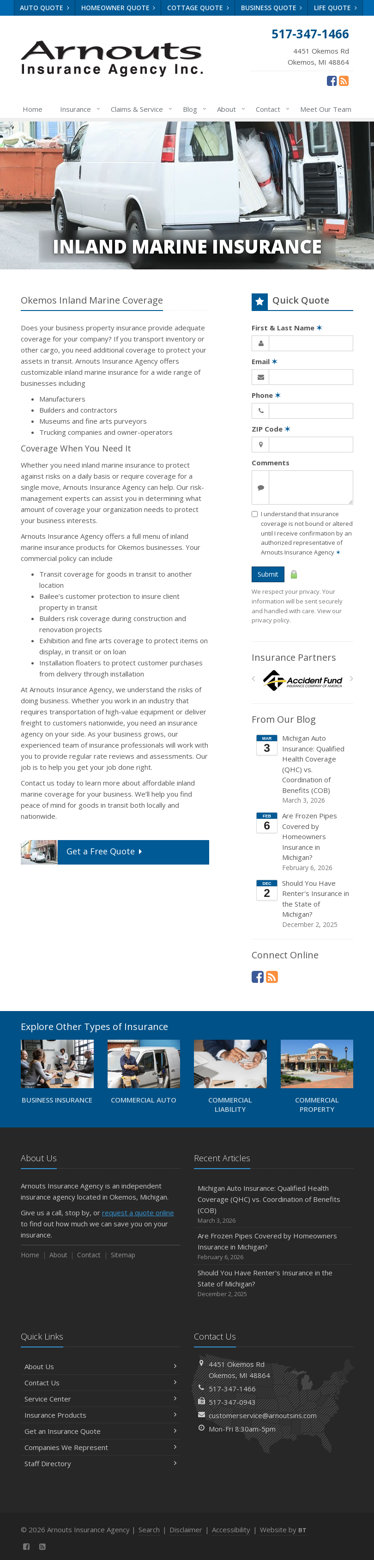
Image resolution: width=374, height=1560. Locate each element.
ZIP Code (271, 428)
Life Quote (335, 7)
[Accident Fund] (302, 681)
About (229, 109)
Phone (266, 395)
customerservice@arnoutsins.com (263, 1415)
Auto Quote (44, 7)
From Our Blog (284, 719)
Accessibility (231, 1529)
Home (32, 109)
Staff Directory (100, 1463)
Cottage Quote (198, 7)
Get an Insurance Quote (100, 1431)
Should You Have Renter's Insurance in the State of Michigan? (303, 903)
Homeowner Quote (118, 7)
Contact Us (100, 1382)
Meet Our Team (325, 109)
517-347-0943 (232, 1402)
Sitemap (123, 1254)
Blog (193, 109)
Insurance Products (100, 1415)
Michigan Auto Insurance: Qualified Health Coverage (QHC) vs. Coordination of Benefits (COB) (303, 769)
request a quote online (138, 1212)
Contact (271, 109)
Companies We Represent (100, 1447)
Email (264, 361)
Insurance (78, 109)
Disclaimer (185, 1529)
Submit (268, 574)
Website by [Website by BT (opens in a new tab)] (283, 1529)
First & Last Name (287, 327)
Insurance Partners (294, 657)
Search (149, 1529)
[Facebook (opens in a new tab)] (332, 80)
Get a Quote (82, 852)
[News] (344, 80)
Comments (271, 462)
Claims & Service (140, 109)
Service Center (100, 1398)
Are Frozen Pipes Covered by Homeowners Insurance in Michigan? (303, 841)
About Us (100, 1366)
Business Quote (271, 7)
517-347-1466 (232, 1388)
